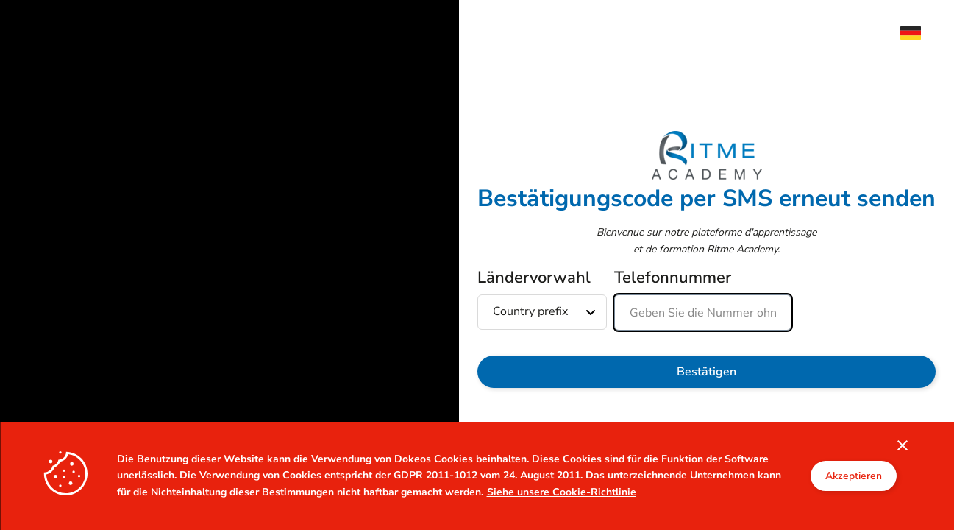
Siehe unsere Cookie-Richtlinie (561, 492)
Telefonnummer (672, 277)
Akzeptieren (853, 476)
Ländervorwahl (534, 277)
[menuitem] (918, 33)
